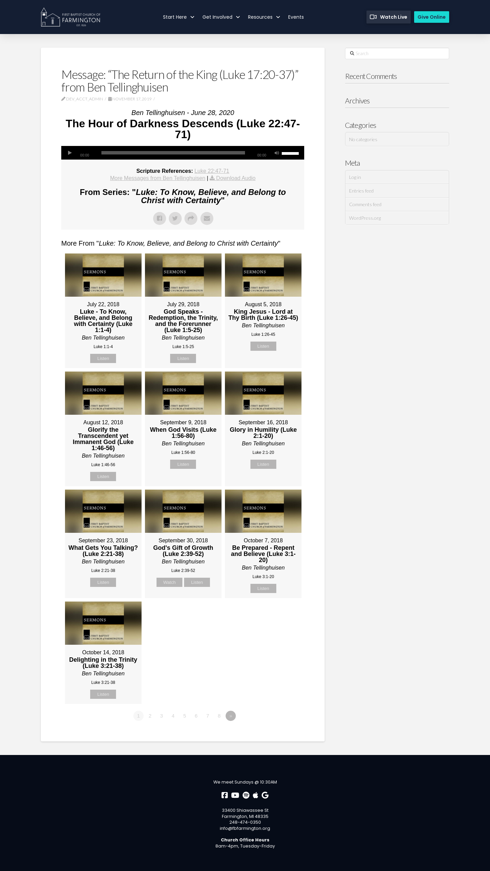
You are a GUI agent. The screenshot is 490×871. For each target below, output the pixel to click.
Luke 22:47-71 (211, 171)
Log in (355, 177)
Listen (103, 358)
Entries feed (361, 191)
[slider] (173, 152)
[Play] (70, 153)
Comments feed (365, 204)
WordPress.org (365, 218)
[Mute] (277, 153)
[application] (182, 153)
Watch (169, 582)
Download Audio (236, 178)
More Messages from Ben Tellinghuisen (157, 178)
